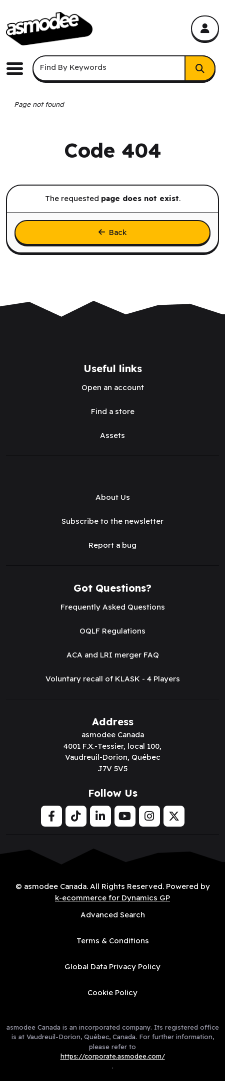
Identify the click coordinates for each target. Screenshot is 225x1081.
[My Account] (205, 28)
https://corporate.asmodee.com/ (112, 1056)
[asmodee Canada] (49, 29)
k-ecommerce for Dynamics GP (112, 897)
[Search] (200, 68)
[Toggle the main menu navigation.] (18, 68)
